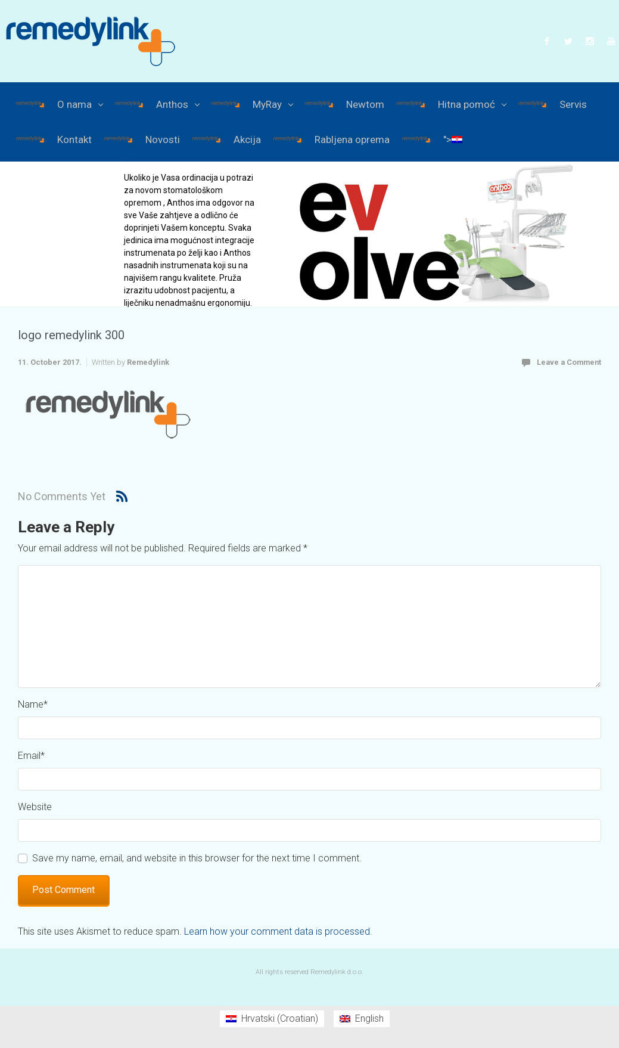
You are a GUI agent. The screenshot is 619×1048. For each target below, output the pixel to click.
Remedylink (148, 362)
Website (35, 807)
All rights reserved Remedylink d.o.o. (309, 972)
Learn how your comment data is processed (277, 931)
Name (33, 704)
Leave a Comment (569, 362)
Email (31, 755)
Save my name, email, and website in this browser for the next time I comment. (197, 858)
